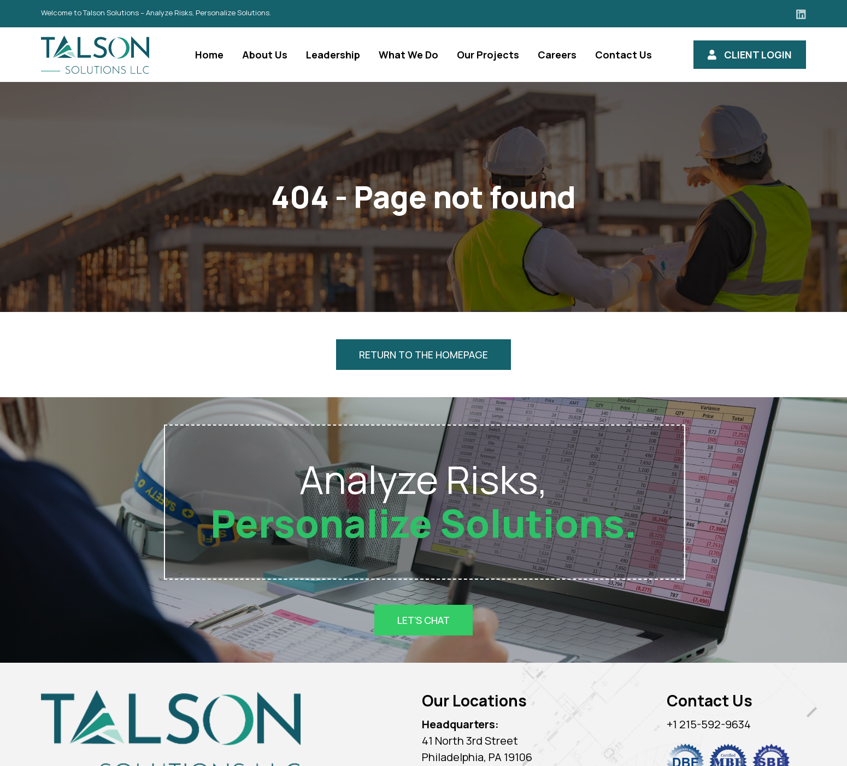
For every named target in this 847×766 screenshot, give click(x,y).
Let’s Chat (423, 620)
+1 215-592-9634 (709, 724)
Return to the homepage (423, 354)
